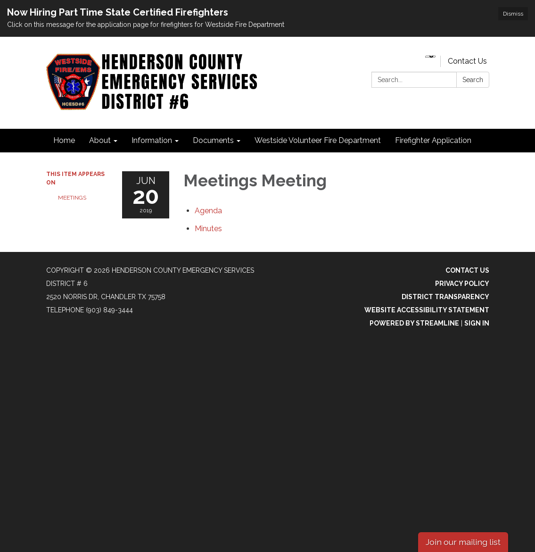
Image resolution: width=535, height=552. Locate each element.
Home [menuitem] (64, 140)
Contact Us (467, 61)
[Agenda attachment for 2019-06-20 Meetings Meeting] (208, 210)
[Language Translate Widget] (430, 57)
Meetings (72, 197)
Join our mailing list (463, 542)
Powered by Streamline (414, 323)
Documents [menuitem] (213, 140)
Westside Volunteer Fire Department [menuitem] (318, 140)
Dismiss (513, 13)
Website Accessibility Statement (426, 310)
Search (472, 80)
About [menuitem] (100, 140)
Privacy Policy (462, 283)
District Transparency (445, 297)
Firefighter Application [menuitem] (433, 140)
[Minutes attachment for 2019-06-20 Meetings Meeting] (208, 228)
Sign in (476, 323)
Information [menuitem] (152, 140)
